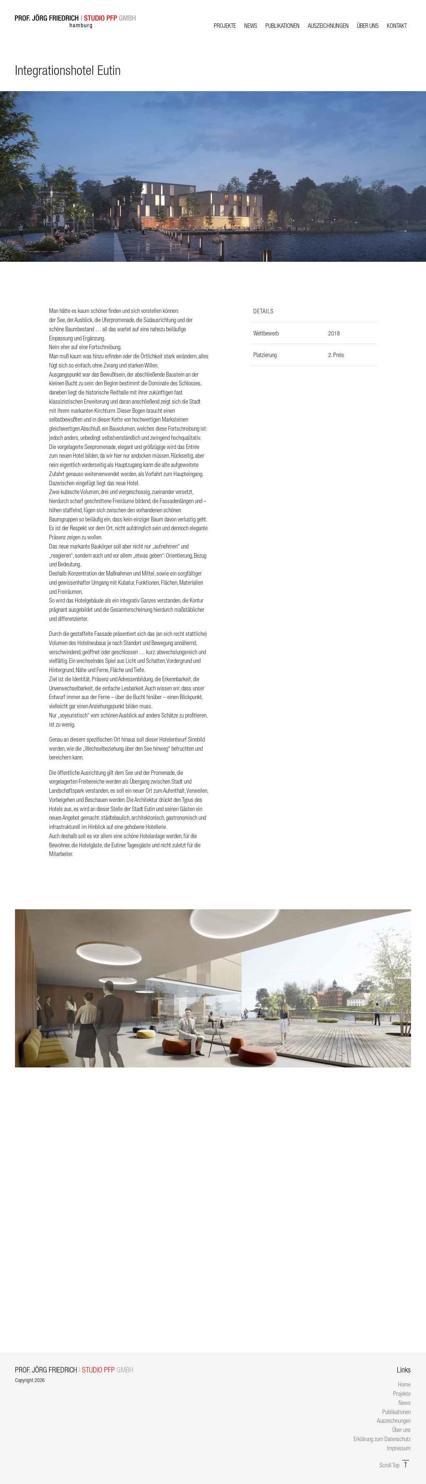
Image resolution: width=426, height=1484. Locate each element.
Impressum (399, 1448)
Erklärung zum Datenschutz (382, 1438)
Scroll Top (395, 1465)
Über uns (368, 25)
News (250, 25)
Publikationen (282, 25)
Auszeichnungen (328, 25)
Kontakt (397, 25)
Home (404, 1384)
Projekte (225, 25)
